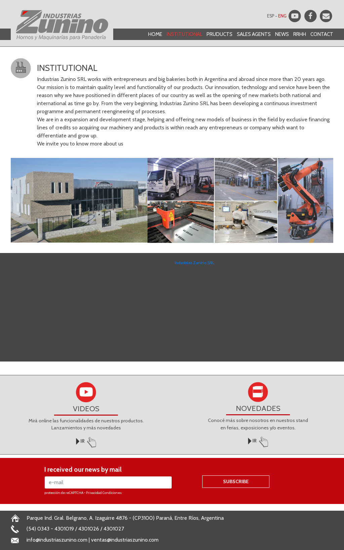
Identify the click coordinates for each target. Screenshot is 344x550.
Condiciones (112, 493)
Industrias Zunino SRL (194, 262)
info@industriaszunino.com (57, 540)
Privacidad (94, 493)
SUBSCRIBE (236, 481)
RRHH (299, 34)
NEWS (282, 34)
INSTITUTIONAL (184, 34)
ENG (282, 15)
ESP (270, 15)
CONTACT (321, 34)
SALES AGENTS (254, 34)
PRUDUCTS (219, 34)
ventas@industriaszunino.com (125, 540)
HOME (155, 34)
